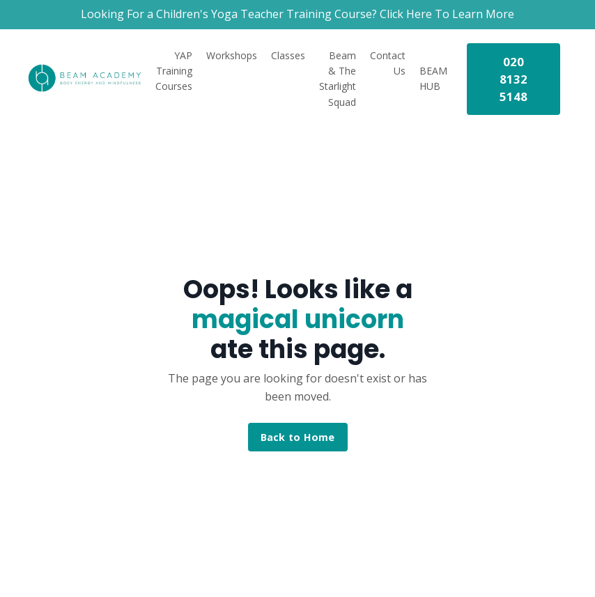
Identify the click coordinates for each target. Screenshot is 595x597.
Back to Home (298, 437)
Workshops (231, 55)
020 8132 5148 (514, 79)
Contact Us (387, 63)
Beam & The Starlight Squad (337, 79)
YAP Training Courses (173, 71)
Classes (288, 55)
